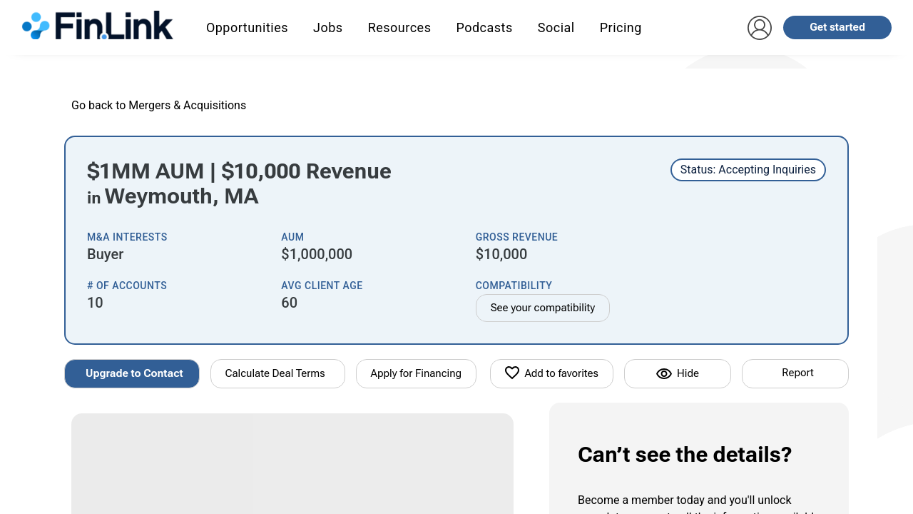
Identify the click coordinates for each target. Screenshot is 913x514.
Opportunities (247, 27)
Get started (837, 27)
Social (556, 27)
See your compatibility (543, 307)
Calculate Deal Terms (275, 373)
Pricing (621, 27)
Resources (400, 27)
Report (797, 372)
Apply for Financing (416, 373)
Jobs (328, 27)
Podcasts (484, 27)
